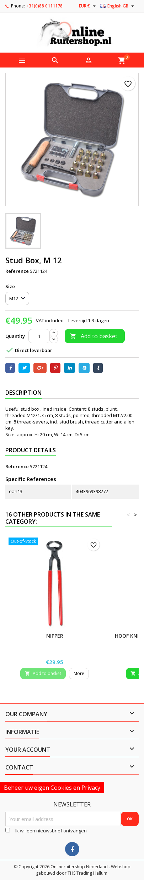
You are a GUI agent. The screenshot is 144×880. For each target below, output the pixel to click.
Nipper (54, 635)
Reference (17, 271)
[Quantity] (39, 336)
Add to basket (93, 336)
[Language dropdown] (118, 6)
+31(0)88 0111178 (44, 6)
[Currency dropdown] (88, 6)
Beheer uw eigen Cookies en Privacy (52, 788)
